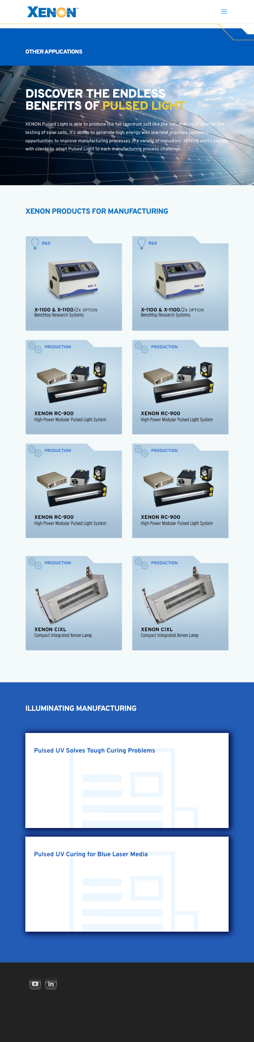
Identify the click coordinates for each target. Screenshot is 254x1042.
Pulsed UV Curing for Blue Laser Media (91, 855)
